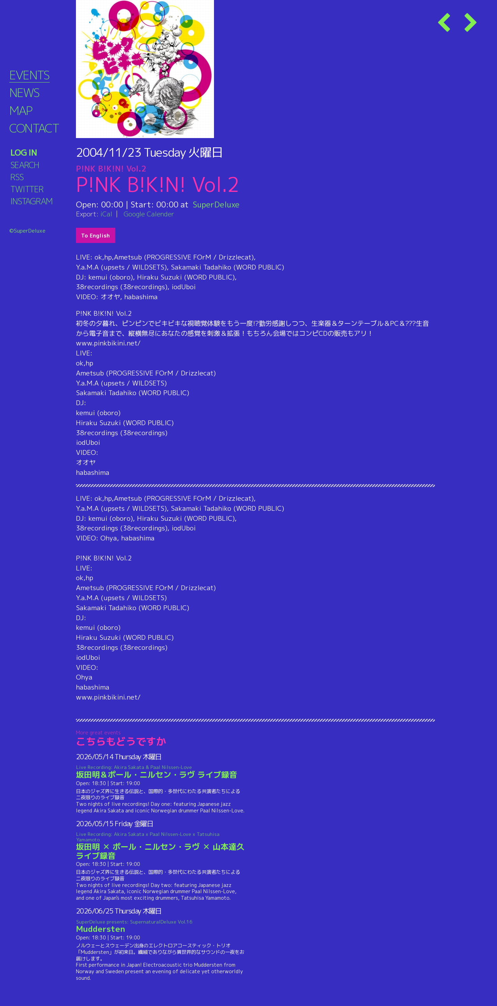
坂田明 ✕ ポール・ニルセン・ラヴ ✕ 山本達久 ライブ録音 (160, 846)
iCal (106, 213)
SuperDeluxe (216, 204)
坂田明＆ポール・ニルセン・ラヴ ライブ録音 (160, 772)
